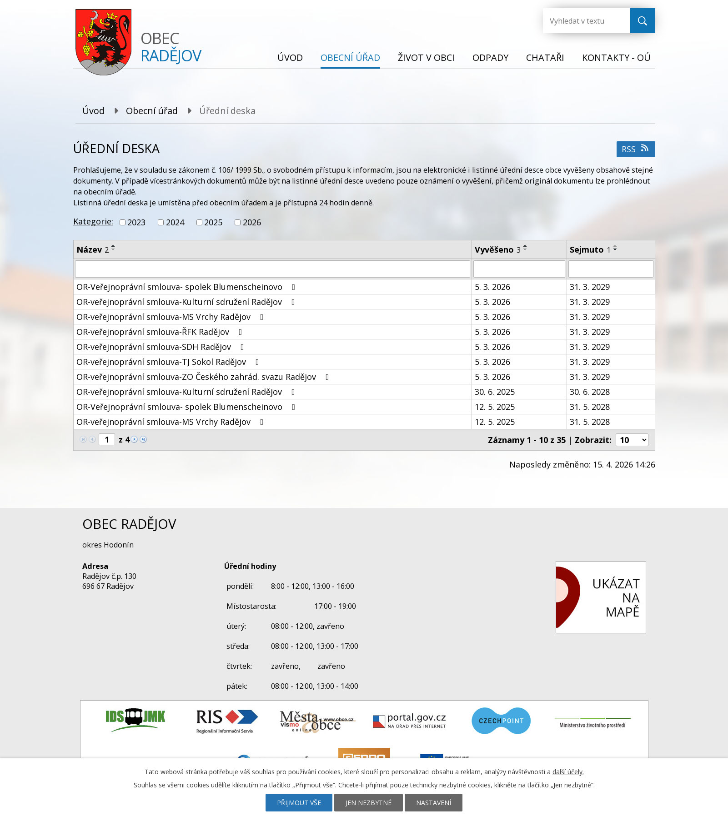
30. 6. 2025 (495, 391)
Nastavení (433, 802)
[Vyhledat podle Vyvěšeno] (519, 269)
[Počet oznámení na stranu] (632, 439)
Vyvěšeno (498, 249)
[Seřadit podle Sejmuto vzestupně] (616, 246)
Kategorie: (93, 221)
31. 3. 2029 (590, 286)
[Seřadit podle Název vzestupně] (114, 246)
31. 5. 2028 (590, 406)
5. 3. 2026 (492, 286)
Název (92, 249)
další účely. (568, 771)
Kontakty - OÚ (616, 57)
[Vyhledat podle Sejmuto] (610, 269)
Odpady (490, 57)
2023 (136, 222)
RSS (636, 149)
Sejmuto (590, 249)
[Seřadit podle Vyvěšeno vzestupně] (526, 246)
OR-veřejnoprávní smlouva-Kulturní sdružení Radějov (187, 301)
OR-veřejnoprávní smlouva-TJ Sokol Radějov (169, 361)
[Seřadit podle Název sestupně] (114, 249)
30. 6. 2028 (590, 391)
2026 (252, 222)
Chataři (545, 57)
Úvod (290, 57)
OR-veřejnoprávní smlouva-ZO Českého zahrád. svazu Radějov (204, 376)
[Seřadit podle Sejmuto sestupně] (616, 249)
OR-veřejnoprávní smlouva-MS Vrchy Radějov (171, 316)
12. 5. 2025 (495, 406)
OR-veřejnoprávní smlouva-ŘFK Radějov (161, 331)
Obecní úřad (350, 57)
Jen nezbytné (369, 802)
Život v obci (426, 57)
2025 (213, 222)
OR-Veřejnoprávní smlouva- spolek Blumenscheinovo (187, 286)
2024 (175, 222)
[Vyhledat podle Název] (272, 269)
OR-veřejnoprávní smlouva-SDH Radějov (162, 346)
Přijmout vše (299, 802)
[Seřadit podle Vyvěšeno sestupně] (526, 249)
